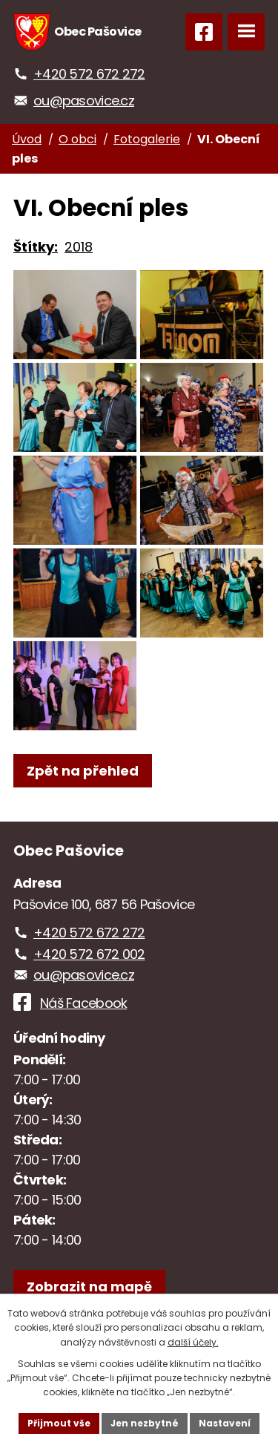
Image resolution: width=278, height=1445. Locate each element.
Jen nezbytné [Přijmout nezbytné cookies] (144, 1423)
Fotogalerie (146, 139)
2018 (78, 246)
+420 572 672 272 (89, 74)
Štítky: (35, 246)
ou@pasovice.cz (83, 100)
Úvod (27, 139)
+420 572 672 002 (89, 954)
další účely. (193, 1342)
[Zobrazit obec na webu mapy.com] (89, 1286)
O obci (77, 139)
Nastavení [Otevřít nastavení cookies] (225, 1423)
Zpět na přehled (83, 770)
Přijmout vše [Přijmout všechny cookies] (58, 1423)
